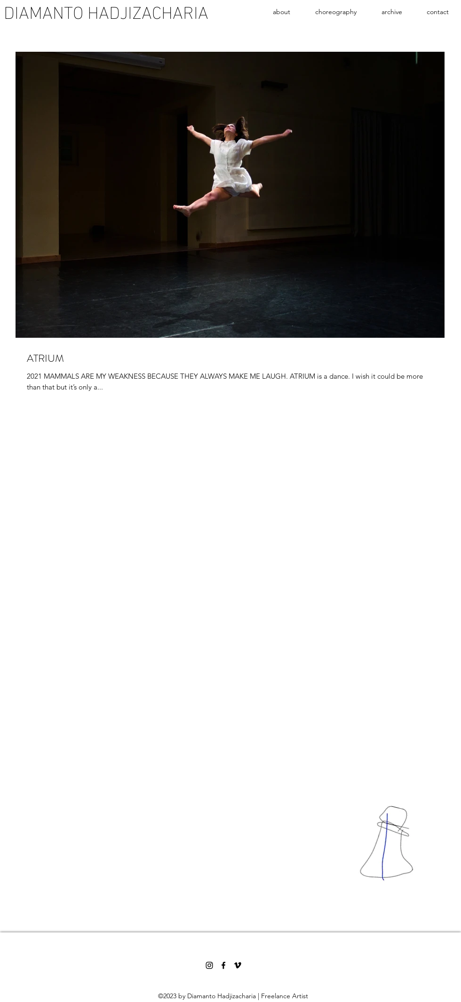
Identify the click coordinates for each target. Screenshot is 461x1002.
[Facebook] (223, 965)
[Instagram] (209, 965)
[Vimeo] (237, 965)
